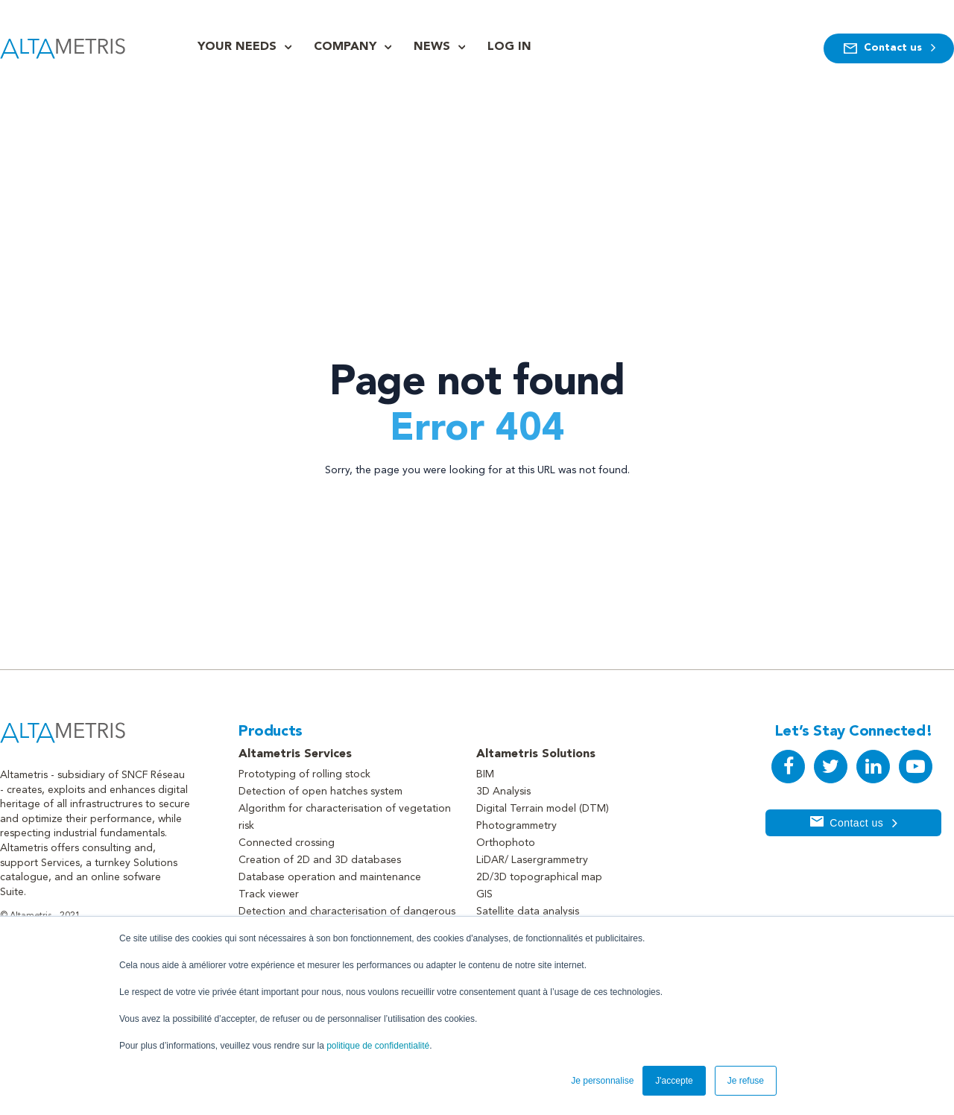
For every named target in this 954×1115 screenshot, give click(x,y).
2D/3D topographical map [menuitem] (539, 877)
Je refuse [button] (745, 1080)
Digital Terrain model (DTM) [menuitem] (542, 808)
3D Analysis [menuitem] (503, 791)
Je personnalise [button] (602, 1080)
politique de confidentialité (377, 1045)
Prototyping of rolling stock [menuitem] (304, 774)
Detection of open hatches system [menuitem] (320, 791)
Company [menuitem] (345, 47)
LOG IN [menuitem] (509, 47)
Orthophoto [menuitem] (505, 843)
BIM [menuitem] (485, 774)
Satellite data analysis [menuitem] (527, 911)
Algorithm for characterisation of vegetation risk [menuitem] (344, 817)
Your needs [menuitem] (237, 47)
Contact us (888, 48)
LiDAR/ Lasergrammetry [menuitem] (532, 860)
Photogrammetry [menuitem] (516, 826)
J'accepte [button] (673, 1080)
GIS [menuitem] (484, 894)
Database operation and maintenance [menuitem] (329, 877)
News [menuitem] (432, 47)
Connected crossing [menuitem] (286, 843)
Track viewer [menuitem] (268, 894)
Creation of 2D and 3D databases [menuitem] (319, 860)
